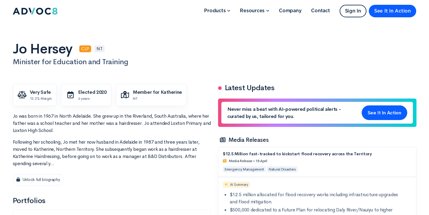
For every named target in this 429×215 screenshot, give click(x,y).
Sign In (353, 11)
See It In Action (392, 11)
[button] (217, 11)
